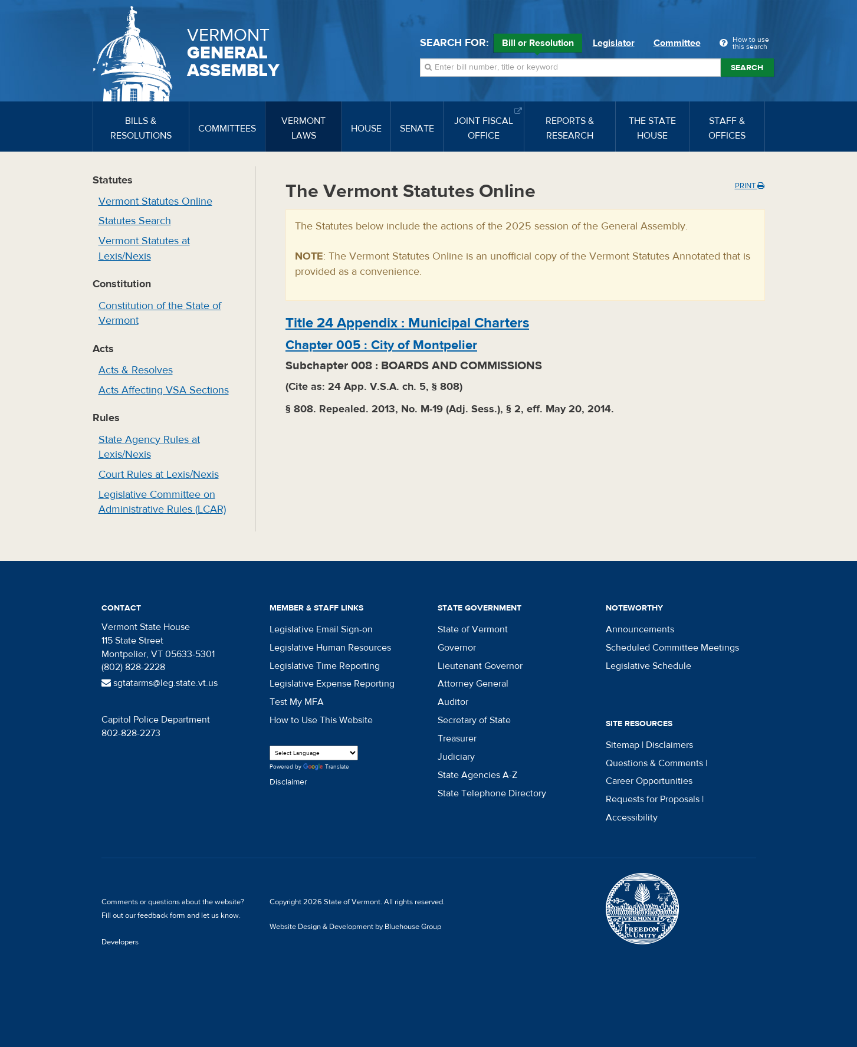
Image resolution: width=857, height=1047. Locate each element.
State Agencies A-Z (477, 775)
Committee (677, 43)
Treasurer (457, 738)
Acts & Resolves (135, 370)
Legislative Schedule (648, 666)
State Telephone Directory (492, 793)
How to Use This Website (321, 720)
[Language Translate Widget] (314, 753)
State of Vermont (473, 629)
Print (749, 186)
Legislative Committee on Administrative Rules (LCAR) (162, 502)
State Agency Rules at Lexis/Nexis (149, 447)
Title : (407, 323)
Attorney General (473, 684)
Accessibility (632, 817)
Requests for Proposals (653, 799)
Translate (326, 767)
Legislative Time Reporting (325, 666)
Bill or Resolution (538, 44)
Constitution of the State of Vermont (159, 313)
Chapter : (381, 345)
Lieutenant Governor (480, 666)
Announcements (640, 629)
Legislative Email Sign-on (321, 629)
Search (747, 68)
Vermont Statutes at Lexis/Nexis (144, 248)
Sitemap (622, 745)
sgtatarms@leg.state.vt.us (159, 683)
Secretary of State (474, 720)
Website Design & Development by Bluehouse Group (355, 926)
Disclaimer (288, 782)
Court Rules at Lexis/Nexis (158, 474)
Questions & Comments (654, 763)
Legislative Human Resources (330, 648)
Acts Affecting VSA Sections (163, 390)
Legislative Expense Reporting (332, 684)
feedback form (161, 915)
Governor (457, 648)
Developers (120, 942)
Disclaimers (669, 745)
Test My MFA (297, 702)
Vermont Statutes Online (155, 201)
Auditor (453, 702)
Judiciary (456, 757)
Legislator (614, 43)
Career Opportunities (649, 781)
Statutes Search (134, 221)
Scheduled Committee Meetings (672, 648)
